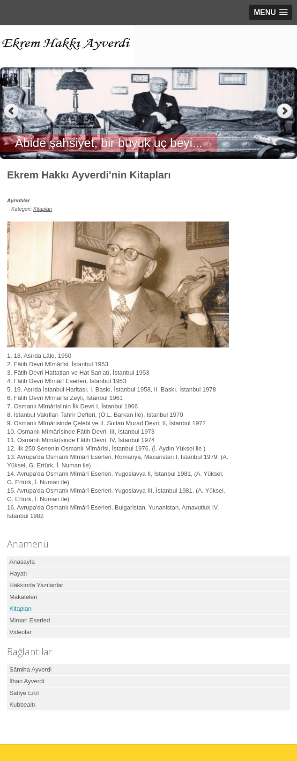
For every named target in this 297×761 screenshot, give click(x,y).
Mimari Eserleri (29, 620)
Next (285, 111)
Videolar (20, 631)
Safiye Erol (24, 692)
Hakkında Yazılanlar (36, 585)
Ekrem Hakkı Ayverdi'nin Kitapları (89, 175)
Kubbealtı (22, 704)
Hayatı (18, 573)
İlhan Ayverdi (26, 681)
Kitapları (42, 209)
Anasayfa (22, 561)
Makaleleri (23, 596)
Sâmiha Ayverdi (30, 669)
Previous (11, 111)
